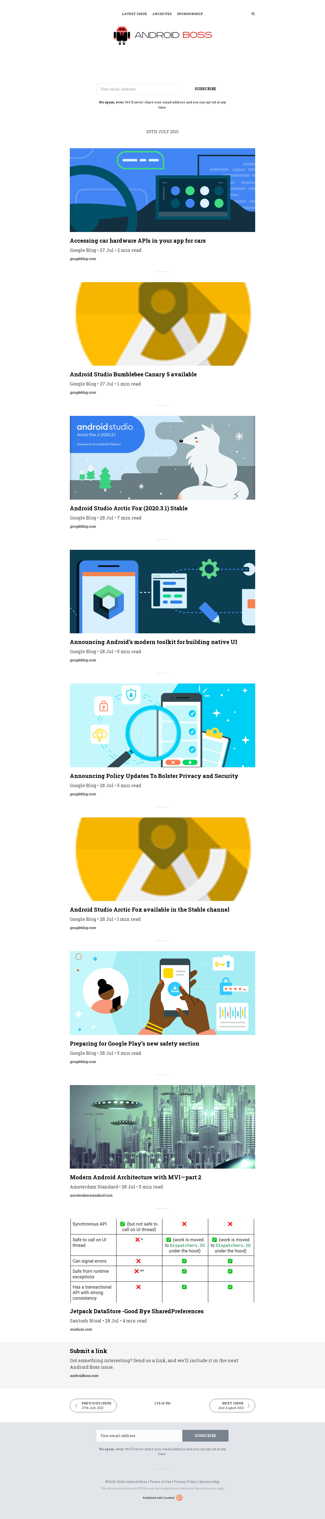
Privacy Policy (185, 1481)
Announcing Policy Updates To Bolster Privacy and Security (154, 775)
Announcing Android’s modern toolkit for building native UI (153, 642)
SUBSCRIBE (205, 88)
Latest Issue (134, 13)
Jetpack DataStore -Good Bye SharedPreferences (137, 1311)
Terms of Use (160, 1481)
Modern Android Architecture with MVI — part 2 (135, 1177)
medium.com (81, 1329)
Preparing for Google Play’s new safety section (134, 1043)
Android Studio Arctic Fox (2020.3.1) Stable (129, 508)
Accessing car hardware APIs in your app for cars (138, 240)
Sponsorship (190, 13)
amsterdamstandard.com (91, 1195)
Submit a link (88, 1350)
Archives (162, 13)
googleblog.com (83, 258)
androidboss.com (84, 1375)
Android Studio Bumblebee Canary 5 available (133, 374)
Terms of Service (205, 1488)
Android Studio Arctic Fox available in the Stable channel (150, 909)
